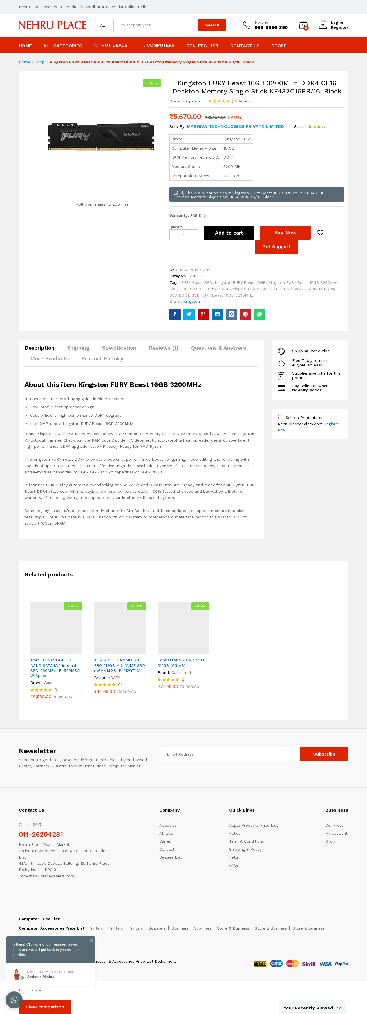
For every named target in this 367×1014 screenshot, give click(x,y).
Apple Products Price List (253, 825)
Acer (48, 682)
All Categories (62, 46)
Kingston (191, 101)
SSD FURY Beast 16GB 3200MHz (222, 295)
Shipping (78, 348)
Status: (301, 126)
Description (39, 348)
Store (279, 46)
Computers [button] (157, 45)
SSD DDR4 (179, 295)
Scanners (157, 928)
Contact (166, 849)
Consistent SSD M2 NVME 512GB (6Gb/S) (182, 662)
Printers (96, 928)
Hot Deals (110, 45)
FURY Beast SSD (196, 282)
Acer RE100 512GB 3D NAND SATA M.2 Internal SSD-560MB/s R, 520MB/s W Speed (55, 668)
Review (243, 101)
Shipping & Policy (245, 849)
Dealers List (202, 46)
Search (212, 25)
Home (25, 46)
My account (336, 833)
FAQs (234, 865)
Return (235, 857)
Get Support (276, 246)
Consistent (181, 672)
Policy (234, 833)
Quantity (176, 227)
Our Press (334, 825)
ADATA (114, 677)
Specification (119, 348)
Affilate (166, 833)
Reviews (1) (163, 348)
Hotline (261, 22)
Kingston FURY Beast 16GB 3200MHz (303, 282)
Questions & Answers (218, 348)
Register (339, 27)
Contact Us (245, 46)
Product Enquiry (102, 358)
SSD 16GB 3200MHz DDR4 (309, 288)
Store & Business (233, 928)
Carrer (165, 841)
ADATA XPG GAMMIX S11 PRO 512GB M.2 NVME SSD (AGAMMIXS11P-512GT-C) (119, 665)
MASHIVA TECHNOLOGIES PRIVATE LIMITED (235, 126)
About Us (168, 825)
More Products (49, 358)
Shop (40, 62)
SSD (193, 276)
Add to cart (229, 233)
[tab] (42, 350)
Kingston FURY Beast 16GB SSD (199, 288)
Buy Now (285, 232)
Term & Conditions (246, 841)
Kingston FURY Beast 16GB (240, 282)
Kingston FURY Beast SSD (256, 288)
